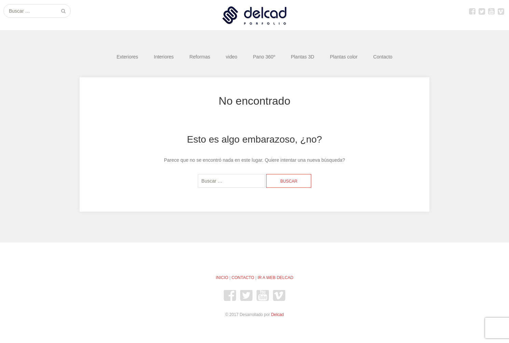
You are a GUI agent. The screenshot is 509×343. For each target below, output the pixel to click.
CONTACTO (243, 277)
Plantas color (344, 57)
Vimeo (501, 11)
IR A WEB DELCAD (275, 277)
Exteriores (127, 57)
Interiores (164, 57)
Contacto (383, 57)
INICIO (222, 277)
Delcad (277, 314)
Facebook (472, 11)
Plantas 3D (302, 57)
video (231, 57)
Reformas (200, 57)
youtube (491, 11)
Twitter (481, 11)
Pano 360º (264, 57)
